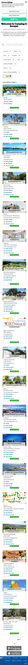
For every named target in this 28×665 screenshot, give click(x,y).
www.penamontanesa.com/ (10, 596)
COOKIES (7, 660)
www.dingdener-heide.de (10, 275)
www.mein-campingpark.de (10, 537)
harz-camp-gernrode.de (9, 450)
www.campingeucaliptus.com (11, 130)
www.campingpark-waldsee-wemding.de (14, 508)
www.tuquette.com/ (8, 625)
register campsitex (16, 660)
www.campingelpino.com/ (10, 246)
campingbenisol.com (9, 363)
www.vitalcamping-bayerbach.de (12, 217)
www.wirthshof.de (8, 334)
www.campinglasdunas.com (10, 421)
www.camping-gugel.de (9, 305)
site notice (15, 657)
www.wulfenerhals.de (9, 479)
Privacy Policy (23, 657)
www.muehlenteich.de (9, 567)
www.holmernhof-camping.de (11, 392)
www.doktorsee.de (8, 159)
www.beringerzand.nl (9, 188)
